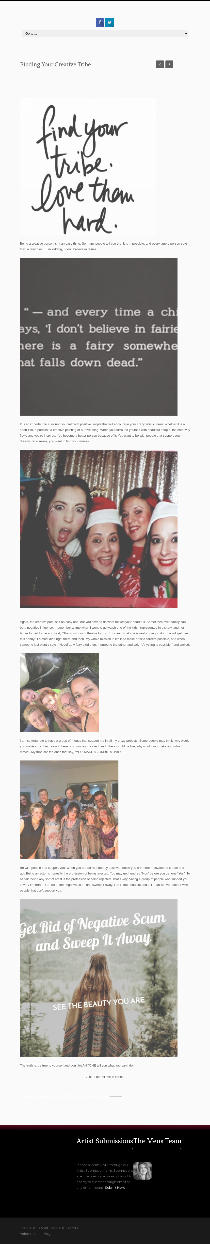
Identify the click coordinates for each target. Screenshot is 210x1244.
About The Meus (51, 1228)
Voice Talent (30, 1234)
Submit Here (115, 1187)
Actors (72, 1228)
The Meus (27, 1228)
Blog (46, 1234)
